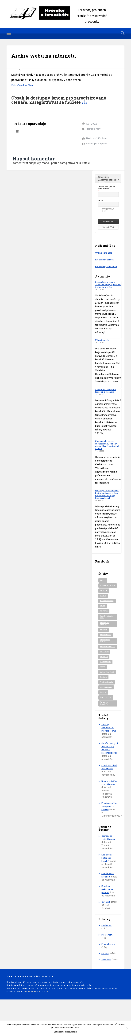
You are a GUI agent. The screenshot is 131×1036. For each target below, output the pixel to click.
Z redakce (106, 986)
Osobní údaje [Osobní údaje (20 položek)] (106, 675)
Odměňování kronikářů (108, 902)
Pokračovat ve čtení (23, 85)
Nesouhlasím (71, 1032)
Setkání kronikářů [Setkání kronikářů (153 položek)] (104, 687)
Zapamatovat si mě (106, 210)
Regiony (105, 980)
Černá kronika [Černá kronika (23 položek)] (106, 714)
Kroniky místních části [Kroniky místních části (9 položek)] (107, 626)
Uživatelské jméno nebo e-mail (106, 188)
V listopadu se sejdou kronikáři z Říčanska (106, 393)
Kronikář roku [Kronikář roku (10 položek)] (106, 645)
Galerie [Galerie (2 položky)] (103, 604)
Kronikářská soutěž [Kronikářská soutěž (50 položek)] (105, 658)
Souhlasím (58, 1032)
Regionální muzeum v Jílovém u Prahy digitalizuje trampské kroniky (106, 286)
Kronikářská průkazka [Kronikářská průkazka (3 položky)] (105, 651)
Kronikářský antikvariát (107, 267)
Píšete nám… (108, 961)
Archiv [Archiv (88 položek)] (103, 586)
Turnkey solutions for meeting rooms (109, 745)
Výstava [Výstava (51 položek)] (103, 709)
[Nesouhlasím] (127, 1028)
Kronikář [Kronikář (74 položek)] (104, 639)
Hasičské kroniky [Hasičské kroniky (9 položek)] (107, 609)
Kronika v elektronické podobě (107, 916)
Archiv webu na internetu (51, 55)
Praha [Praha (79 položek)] (102, 681)
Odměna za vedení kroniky (108, 864)
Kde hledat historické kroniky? (107, 884)
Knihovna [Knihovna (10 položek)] (104, 620)
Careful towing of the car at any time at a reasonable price (109, 767)
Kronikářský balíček (105, 260)
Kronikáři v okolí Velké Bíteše (107, 786)
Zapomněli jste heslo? (108, 180)
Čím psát (106, 928)
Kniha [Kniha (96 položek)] (102, 614)
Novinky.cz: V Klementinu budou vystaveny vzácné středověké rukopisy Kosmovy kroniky (105, 498)
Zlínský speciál (103, 343)
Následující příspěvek (97, 144)
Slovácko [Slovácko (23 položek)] (104, 693)
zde (85, 102)
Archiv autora (17, 131)
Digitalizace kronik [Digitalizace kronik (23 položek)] (105, 592)
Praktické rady (93, 129)
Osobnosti (106, 952)
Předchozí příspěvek (96, 139)
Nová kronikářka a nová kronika (108, 804)
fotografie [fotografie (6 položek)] (104, 598)
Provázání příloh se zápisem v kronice (106, 831)
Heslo (100, 201)
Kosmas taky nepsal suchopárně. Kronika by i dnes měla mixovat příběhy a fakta (108, 448)
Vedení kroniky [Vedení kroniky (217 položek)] (106, 704)
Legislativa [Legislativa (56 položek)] (105, 665)
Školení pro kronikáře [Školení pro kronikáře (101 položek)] (105, 720)
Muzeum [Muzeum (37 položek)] (104, 670)
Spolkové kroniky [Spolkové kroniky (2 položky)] (107, 698)
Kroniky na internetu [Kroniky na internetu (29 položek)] (104, 633)
